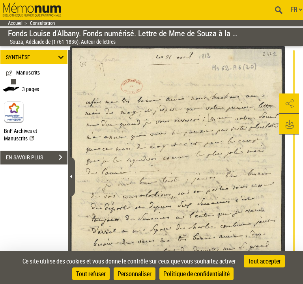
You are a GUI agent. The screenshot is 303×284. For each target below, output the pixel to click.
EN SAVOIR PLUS (36, 157)
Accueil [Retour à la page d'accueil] (15, 23)
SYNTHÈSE (36, 57)
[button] (289, 103)
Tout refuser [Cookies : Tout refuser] (91, 273)
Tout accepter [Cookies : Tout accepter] (264, 261)
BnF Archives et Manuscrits (20, 134)
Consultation (42, 23)
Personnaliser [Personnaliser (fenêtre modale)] (135, 273)
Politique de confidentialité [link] (196, 273)
